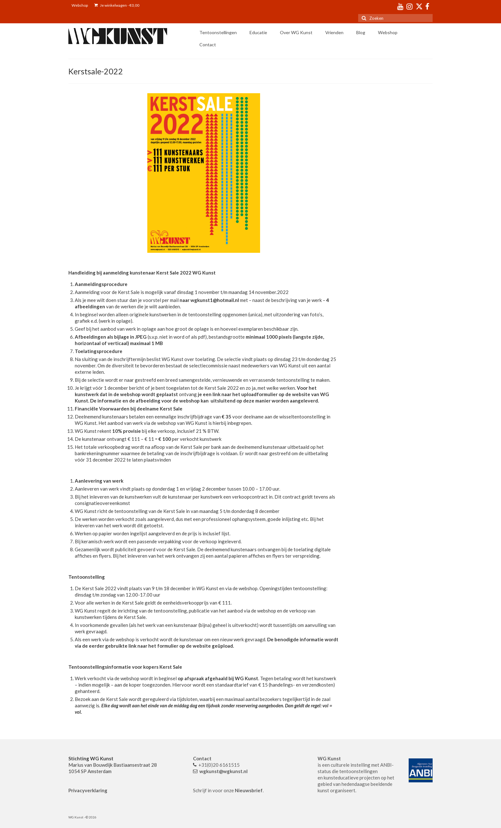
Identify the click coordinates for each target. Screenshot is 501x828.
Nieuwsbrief (249, 790)
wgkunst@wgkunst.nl (223, 771)
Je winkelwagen (116, 5)
